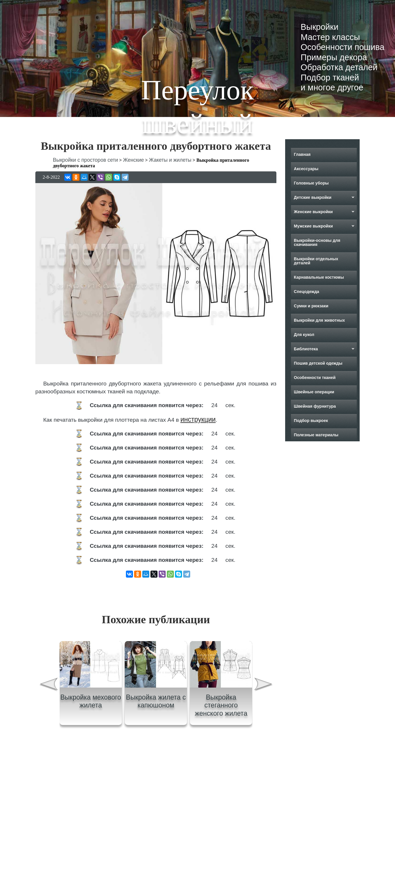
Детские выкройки (313, 197)
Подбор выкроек (311, 420)
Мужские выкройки (313, 226)
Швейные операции (314, 392)
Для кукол (304, 334)
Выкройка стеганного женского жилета (221, 705)
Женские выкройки (313, 211)
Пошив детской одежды (318, 363)
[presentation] (48, 685)
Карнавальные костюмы (319, 277)
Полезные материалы (316, 435)
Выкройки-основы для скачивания (317, 242)
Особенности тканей (315, 377)
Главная (302, 154)
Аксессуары (306, 168)
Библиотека (306, 349)
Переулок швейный (197, 106)
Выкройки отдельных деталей (316, 260)
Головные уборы (311, 183)
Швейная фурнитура (315, 406)
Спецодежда (306, 291)
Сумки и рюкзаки (311, 306)
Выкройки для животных (319, 320)
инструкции (198, 419)
